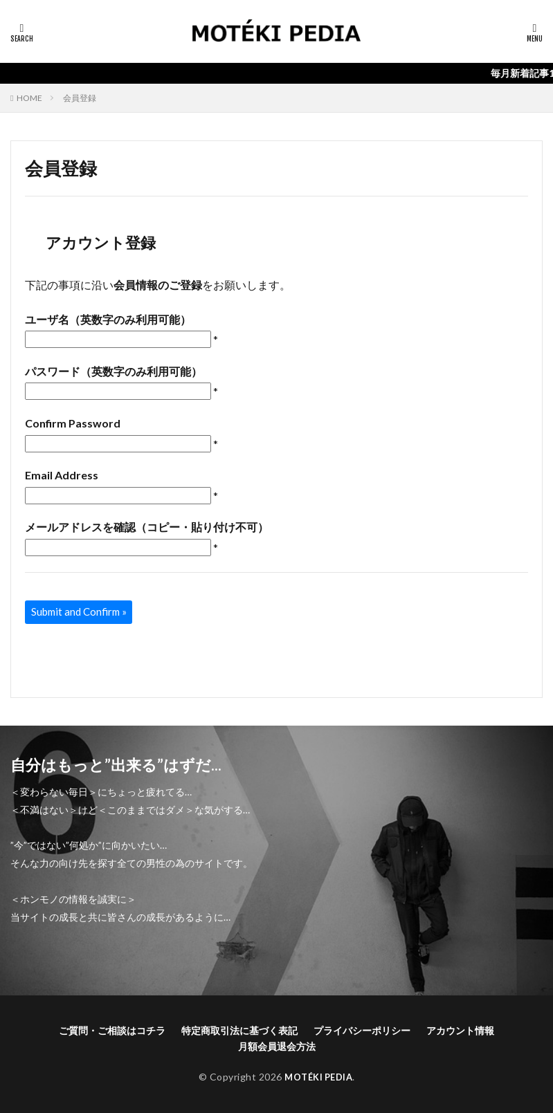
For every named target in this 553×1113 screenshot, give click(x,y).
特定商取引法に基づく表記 (239, 1030)
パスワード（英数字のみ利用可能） (113, 371)
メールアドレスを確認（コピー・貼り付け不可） (147, 526)
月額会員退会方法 (277, 1046)
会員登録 (79, 98)
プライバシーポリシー (362, 1030)
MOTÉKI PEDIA (319, 1077)
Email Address (61, 474)
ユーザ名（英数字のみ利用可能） (108, 319)
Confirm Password (72, 423)
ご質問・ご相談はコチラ (112, 1030)
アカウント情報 (460, 1030)
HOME (29, 98)
